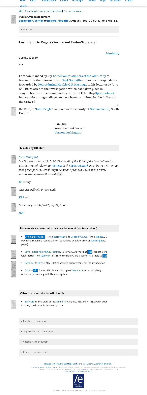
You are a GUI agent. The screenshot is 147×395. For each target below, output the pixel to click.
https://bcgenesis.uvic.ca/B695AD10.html (78, 371)
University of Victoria (103, 364)
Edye (27, 252)
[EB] (21, 213)
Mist (89, 252)
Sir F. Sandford (28, 157)
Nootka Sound (99, 109)
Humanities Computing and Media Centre (61, 364)
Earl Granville (72, 80)
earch (23, 6)
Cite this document (72, 11)
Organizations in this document (38, 331)
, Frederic (57, 20)
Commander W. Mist (35, 237)
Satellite (98, 237)
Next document (54, 11)
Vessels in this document (35, 341)
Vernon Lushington (68, 132)
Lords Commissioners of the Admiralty (79, 76)
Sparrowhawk (105, 93)
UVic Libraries (88, 364)
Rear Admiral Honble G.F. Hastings (62, 84)
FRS (21, 197)
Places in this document (35, 352)
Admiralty (112, 53)
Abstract (28, 29)
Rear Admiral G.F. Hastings (46, 252)
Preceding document (35, 11)
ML (21, 11)
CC (20, 182)
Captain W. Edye (79, 237)
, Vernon (31, 20)
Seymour (45, 256)
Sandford (29, 301)
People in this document (35, 321)
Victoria (56, 166)
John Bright (44, 109)
